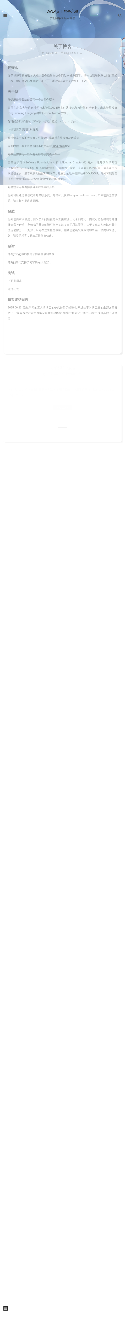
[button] (5, 15)
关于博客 (62, 44)
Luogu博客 (58, 144)
